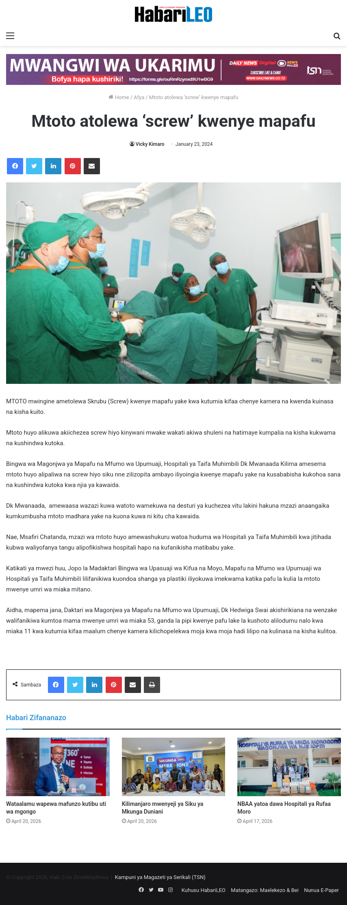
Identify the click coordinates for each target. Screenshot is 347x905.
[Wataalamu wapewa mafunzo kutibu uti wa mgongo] (58, 767)
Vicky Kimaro (150, 144)
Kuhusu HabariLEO (204, 890)
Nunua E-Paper (321, 890)
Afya (139, 97)
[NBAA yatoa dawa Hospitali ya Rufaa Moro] (289, 767)
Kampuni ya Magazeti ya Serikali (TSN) (160, 877)
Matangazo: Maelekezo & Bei (265, 890)
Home (118, 97)
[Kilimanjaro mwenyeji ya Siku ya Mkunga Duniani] (174, 767)
